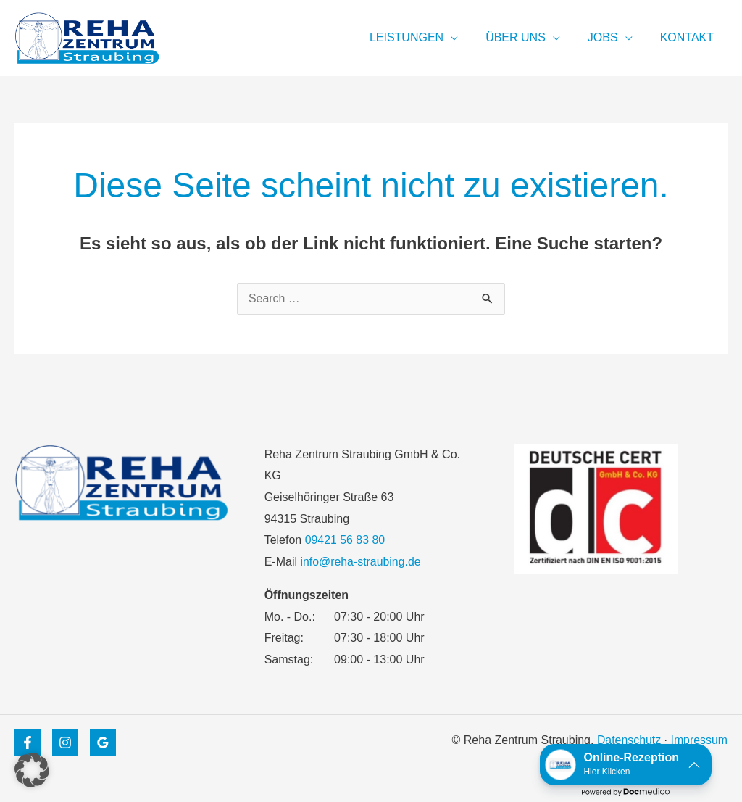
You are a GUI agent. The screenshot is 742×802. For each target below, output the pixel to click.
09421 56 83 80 (345, 540)
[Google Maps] (103, 742)
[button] (32, 770)
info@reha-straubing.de (360, 561)
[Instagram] (65, 742)
